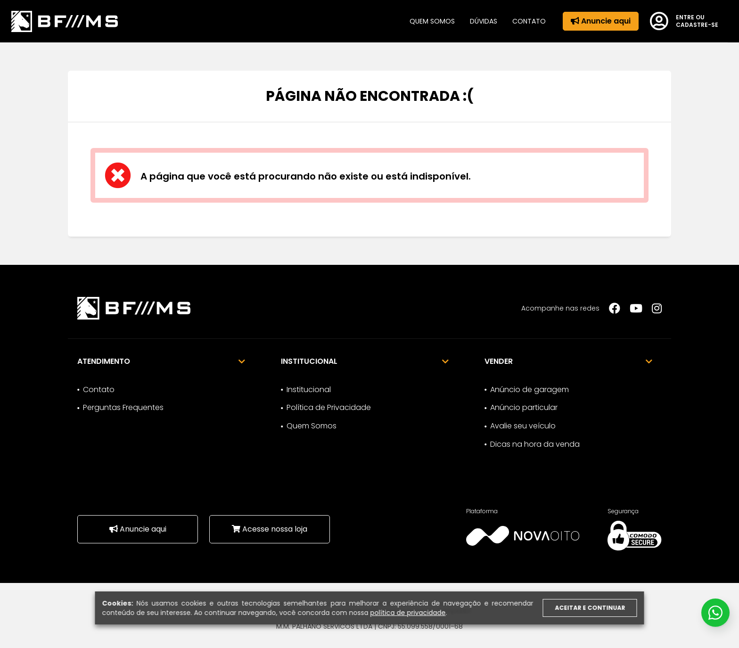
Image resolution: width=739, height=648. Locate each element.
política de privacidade (408, 612)
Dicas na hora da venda (535, 444)
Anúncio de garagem (529, 389)
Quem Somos (312, 425)
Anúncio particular (524, 407)
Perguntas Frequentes (123, 407)
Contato (529, 21)
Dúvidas (483, 21)
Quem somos (432, 21)
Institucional (309, 389)
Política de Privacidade (329, 407)
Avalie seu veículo (523, 425)
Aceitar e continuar (590, 608)
